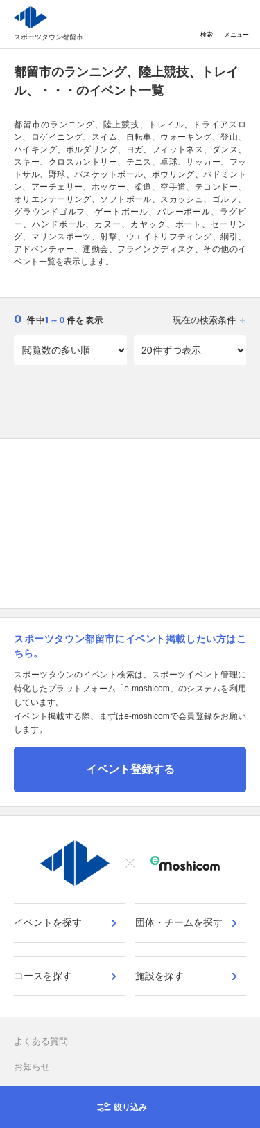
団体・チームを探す (179, 922)
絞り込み (130, 1107)
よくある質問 (41, 1041)
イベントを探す (48, 922)
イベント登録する (130, 769)
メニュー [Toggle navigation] (236, 24)
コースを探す (43, 975)
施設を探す (159, 975)
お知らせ (32, 1067)
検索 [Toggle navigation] (206, 24)
